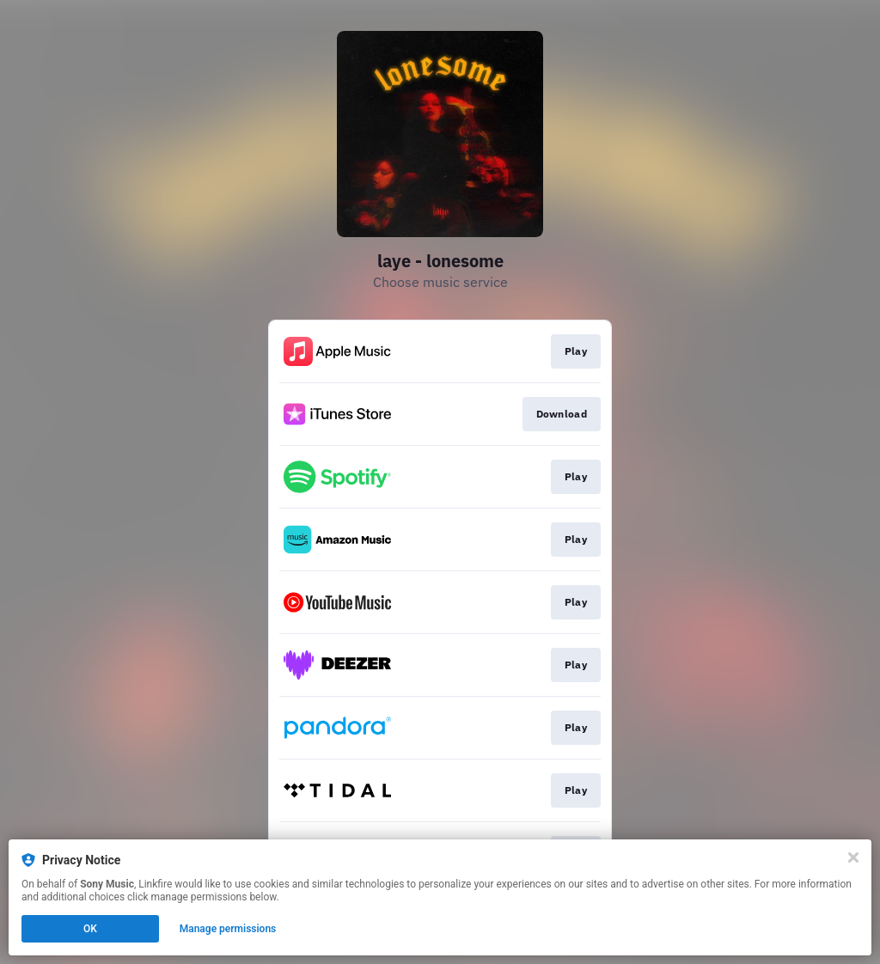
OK (90, 929)
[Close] (853, 857)
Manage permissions (228, 929)
